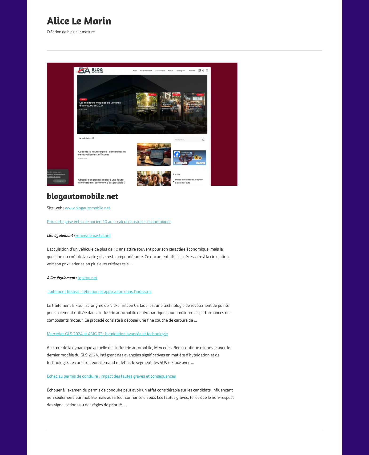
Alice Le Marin (79, 20)
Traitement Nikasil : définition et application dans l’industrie (99, 291)
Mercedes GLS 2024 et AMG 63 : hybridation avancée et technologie (107, 334)
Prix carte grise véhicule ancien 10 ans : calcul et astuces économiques (109, 221)
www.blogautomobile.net (87, 208)
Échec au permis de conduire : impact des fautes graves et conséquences (111, 376)
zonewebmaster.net (93, 235)
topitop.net (87, 278)
